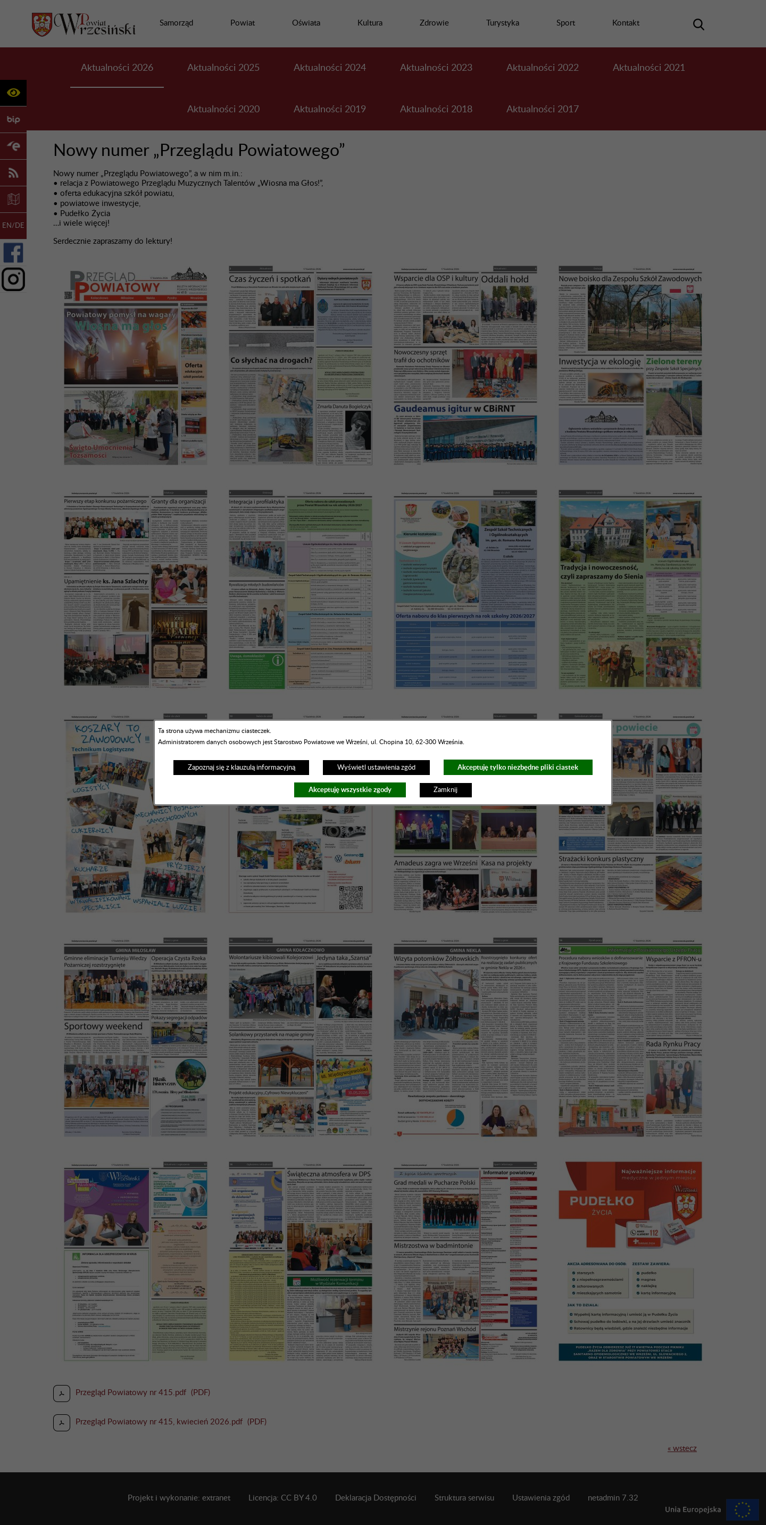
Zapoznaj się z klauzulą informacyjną (241, 767)
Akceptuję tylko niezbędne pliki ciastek (517, 767)
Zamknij (445, 790)
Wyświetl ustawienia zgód (376, 767)
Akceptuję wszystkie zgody (350, 790)
